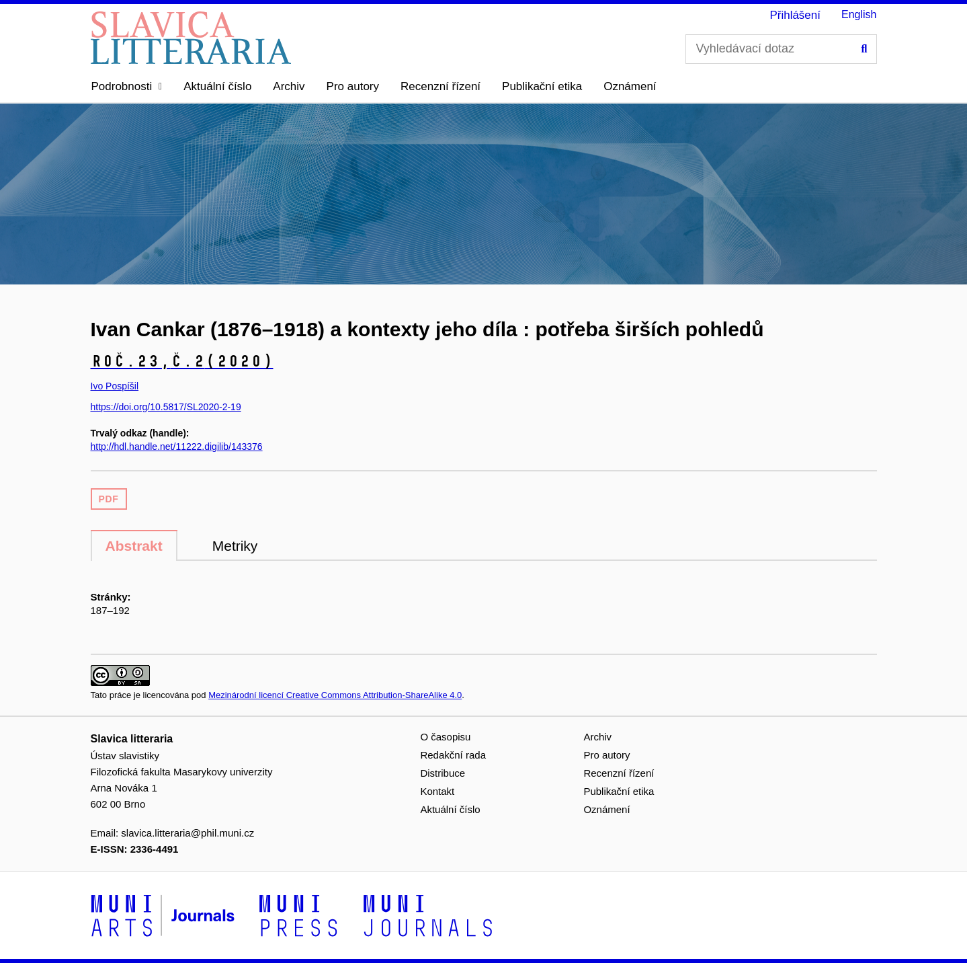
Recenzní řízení (440, 86)
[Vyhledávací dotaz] (781, 49)
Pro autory (353, 86)
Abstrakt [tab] (134, 545)
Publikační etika (542, 86)
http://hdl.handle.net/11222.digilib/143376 (177, 446)
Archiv (288, 86)
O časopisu (445, 736)
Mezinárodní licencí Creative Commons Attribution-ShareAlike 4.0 (335, 695)
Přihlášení (795, 15)
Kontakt (437, 791)
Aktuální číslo (217, 86)
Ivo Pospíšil (115, 386)
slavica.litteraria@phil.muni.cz (187, 833)
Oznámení (629, 86)
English (858, 14)
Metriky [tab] (235, 545)
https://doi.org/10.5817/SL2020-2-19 (166, 406)
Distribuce (442, 773)
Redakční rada (453, 755)
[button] (127, 87)
